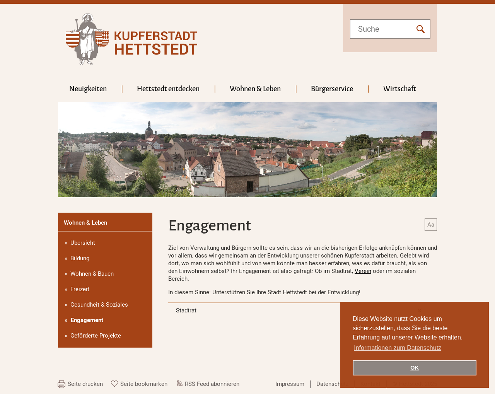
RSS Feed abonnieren (212, 383)
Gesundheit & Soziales (99, 304)
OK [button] (414, 368)
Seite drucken (85, 383)
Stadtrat (186, 310)
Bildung (79, 258)
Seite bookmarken (143, 383)
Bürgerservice (332, 89)
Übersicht (82, 242)
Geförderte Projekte (95, 335)
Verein (363, 271)
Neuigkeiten (88, 89)
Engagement (87, 320)
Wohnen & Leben (255, 89)
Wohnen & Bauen (92, 273)
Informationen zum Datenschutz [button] (397, 348)
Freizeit (79, 289)
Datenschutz (332, 383)
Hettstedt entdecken (168, 89)
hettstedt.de (131, 39)
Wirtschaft (399, 89)
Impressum (289, 383)
